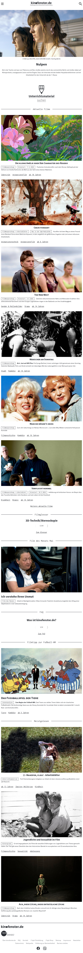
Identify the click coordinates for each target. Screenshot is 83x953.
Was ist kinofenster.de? (41, 620)
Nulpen (41, 64)
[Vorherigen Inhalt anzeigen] (35, 526)
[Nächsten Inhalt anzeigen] (47, 526)
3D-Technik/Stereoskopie (41, 520)
